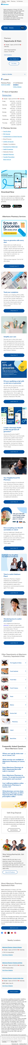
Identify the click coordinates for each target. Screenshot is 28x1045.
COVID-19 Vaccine (8, 142)
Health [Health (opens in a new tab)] (8, 1)
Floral (16, 696)
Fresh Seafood (16, 671)
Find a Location (15, 991)
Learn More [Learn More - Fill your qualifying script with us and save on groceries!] (17, 401)
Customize (4, 1041)
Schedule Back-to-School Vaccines (12, 136)
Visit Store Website (7, 955)
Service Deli (16, 713)
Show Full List (7, 159)
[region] (14, 1040)
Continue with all (23, 1043)
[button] (25, 4)
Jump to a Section (14, 74)
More (22, 28)
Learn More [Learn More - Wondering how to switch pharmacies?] (17, 643)
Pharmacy (18, 721)
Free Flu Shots (7, 131)
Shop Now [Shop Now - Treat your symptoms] (17, 310)
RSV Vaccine (6, 134)
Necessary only (15, 1043)
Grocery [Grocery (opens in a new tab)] (3, 1)
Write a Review (17, 87)
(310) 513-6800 (5, 85)
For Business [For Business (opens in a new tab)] (20, 1)
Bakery (16, 705)
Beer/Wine (16, 738)
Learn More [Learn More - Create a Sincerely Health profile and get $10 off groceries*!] (17, 452)
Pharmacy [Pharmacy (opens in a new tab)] (13, 1)
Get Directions (8, 55)
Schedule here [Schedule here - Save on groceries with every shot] (17, 266)
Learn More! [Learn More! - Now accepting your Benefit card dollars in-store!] (17, 548)
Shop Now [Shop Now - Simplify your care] (17, 355)
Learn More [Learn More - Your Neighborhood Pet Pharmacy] (17, 502)
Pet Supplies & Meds (16, 662)
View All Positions (11, 872)
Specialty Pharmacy (8, 154)
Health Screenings (8, 149)
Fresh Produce (16, 688)
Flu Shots (14, 63)
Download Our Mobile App (10, 147)
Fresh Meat (16, 679)
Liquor (16, 730)
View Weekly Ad (14, 59)
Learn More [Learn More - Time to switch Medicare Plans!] (17, 593)
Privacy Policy (14, 1041)
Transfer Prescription (8, 157)
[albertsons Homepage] (5, 4)
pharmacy (6, 625)
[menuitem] (5, 27)
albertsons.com (18, 928)
